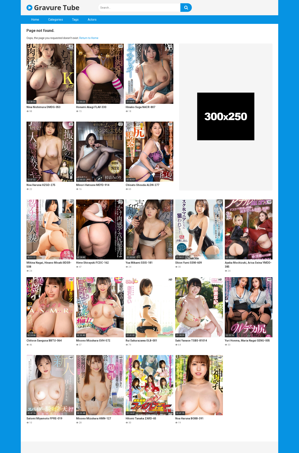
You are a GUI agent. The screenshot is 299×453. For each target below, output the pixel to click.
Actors (92, 19)
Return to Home (88, 38)
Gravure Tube (53, 7)
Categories (55, 19)
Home (35, 19)
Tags (75, 19)
